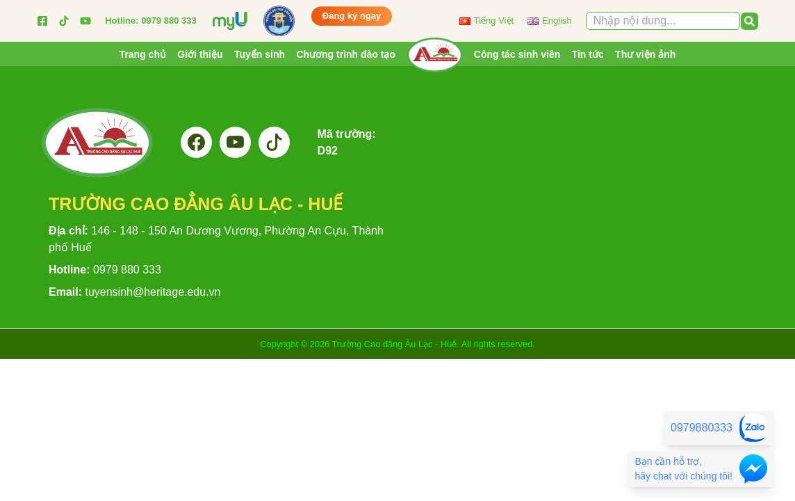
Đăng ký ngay (352, 16)
